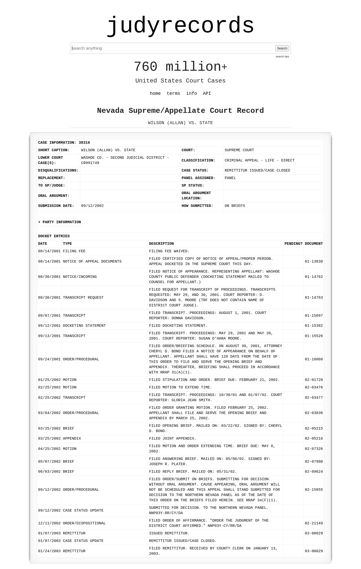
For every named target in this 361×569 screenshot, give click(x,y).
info (191, 93)
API (207, 93)
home (155, 93)
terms (173, 93)
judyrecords (180, 26)
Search (282, 48)
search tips (282, 56)
